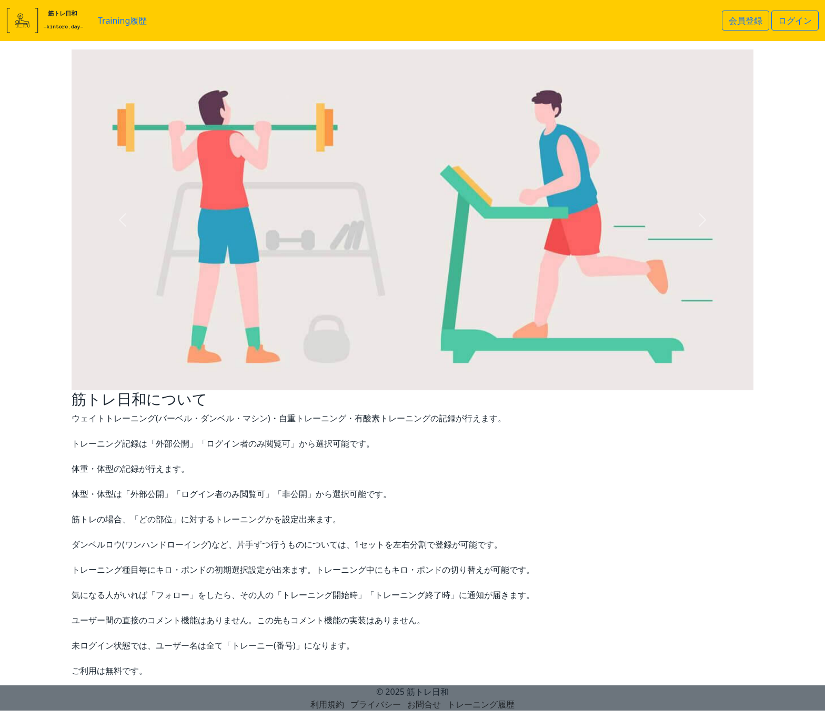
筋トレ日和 (428, 691)
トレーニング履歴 (481, 704)
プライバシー (375, 704)
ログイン (795, 20)
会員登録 (745, 20)
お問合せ (424, 704)
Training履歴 (122, 20)
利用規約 (327, 704)
